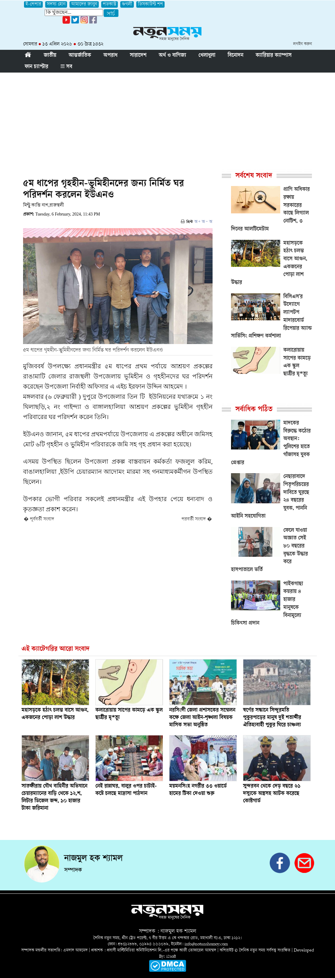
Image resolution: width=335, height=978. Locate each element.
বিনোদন (235, 56)
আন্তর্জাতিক (80, 56)
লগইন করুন (302, 44)
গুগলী (127, 4)
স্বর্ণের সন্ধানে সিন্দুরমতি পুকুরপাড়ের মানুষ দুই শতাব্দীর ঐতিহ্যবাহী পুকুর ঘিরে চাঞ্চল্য (272, 717)
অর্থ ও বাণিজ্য (172, 56)
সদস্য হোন (56, 4)
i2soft (171, 956)
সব (66, 67)
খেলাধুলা (206, 56)
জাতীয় (50, 56)
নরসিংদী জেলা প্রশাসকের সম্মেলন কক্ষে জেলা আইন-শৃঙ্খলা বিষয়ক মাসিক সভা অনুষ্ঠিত (202, 717)
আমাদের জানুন (84, 4)
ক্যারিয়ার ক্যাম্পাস (274, 56)
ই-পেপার (33, 4)
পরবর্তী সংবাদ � (196, 519)
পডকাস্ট (109, 4)
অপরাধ (110, 56)
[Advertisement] (167, 119)
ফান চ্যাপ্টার (36, 67)
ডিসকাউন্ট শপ (150, 4)
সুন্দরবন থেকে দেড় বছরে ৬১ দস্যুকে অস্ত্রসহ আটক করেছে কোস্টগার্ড (272, 793)
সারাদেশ (138, 56)
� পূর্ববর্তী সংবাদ (39, 519)
